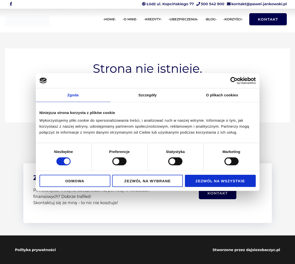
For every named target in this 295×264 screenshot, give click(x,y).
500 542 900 (212, 3)
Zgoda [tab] (73, 95)
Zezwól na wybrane (147, 181)
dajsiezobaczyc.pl (263, 249)
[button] (268, 19)
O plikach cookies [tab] (222, 95)
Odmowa (74, 181)
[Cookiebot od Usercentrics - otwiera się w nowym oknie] (234, 80)
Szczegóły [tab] (147, 95)
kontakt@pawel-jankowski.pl (259, 3)
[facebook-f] (11, 4)
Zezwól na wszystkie (220, 181)
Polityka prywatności (35, 249)
